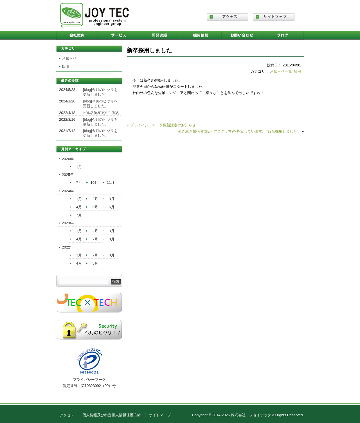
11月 (110, 182)
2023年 (68, 223)
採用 (297, 71)
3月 (111, 199)
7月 (79, 182)
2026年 (68, 159)
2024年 (68, 191)
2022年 (68, 247)
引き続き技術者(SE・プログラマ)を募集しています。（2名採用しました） (239, 131)
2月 (95, 199)
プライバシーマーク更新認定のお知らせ (163, 125)
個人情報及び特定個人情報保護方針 (111, 415)
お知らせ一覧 (281, 71)
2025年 (68, 175)
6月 (111, 207)
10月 (94, 182)
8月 (111, 239)
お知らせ (69, 58)
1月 (79, 167)
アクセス (67, 415)
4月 (79, 207)
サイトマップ (160, 415)
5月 (95, 207)
